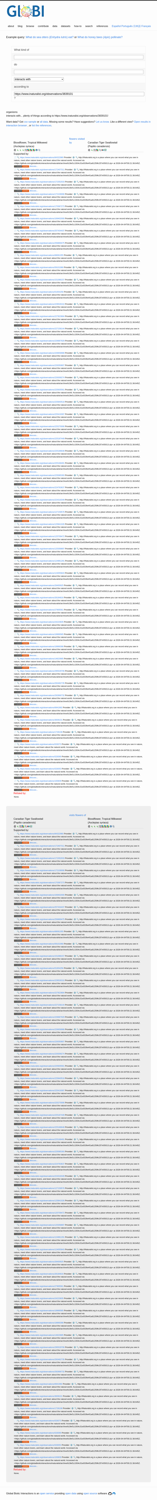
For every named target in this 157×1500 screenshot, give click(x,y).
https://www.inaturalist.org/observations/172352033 (42, 182)
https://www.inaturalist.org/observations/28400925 (42, 585)
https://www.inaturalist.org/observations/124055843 (42, 573)
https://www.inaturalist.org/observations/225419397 (42, 414)
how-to (78, 26)
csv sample (30, 121)
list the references (41, 125)
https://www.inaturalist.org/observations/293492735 (42, 683)
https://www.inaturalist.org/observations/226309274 (42, 377)
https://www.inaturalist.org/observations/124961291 (42, 561)
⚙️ (73, 157)
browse (30, 26)
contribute (43, 26)
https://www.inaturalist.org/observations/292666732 (42, 695)
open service (47, 1493)
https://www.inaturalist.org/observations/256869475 (42, 243)
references (102, 26)
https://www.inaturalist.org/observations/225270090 (42, 426)
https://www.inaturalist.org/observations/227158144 (42, 328)
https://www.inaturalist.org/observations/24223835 (42, 622)
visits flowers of (77, 815)
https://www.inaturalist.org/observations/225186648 (42, 451)
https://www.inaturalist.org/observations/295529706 (42, 671)
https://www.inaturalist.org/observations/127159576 (42, 512)
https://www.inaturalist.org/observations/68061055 (42, 255)
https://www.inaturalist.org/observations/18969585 (42, 634)
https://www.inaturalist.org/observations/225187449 (42, 438)
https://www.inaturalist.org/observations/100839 (41, 781)
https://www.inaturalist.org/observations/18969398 (42, 646)
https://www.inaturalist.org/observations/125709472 (42, 536)
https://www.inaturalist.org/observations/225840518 (42, 402)
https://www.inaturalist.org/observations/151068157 (42, 280)
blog (20, 26)
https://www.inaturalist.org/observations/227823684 (42, 316)
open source (90, 1493)
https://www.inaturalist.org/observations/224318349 (42, 500)
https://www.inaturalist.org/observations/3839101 (41, 720)
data (54, 26)
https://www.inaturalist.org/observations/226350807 (42, 365)
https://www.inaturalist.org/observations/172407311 (42, 169)
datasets (65, 26)
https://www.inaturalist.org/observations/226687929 (42, 341)
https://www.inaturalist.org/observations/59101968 (42, 267)
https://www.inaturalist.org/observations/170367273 (42, 206)
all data (44, 121)
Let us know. (103, 121)
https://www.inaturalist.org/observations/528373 (41, 744)
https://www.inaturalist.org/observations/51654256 (42, 292)
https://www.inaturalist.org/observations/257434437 (42, 230)
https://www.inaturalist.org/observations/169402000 (42, 218)
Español (116, 26)
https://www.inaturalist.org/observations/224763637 (42, 487)
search (89, 26)
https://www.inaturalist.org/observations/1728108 (41, 732)
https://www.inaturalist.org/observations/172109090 (42, 194)
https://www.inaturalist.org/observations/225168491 (42, 463)
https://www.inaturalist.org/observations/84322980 (42, 157)
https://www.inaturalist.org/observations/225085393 (42, 475)
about (11, 26)
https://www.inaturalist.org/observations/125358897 (42, 549)
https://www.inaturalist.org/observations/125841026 (42, 524)
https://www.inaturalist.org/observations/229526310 (42, 304)
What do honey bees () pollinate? (100, 37)
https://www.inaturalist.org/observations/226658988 (42, 353)
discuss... (34, 166)
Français (146, 26)
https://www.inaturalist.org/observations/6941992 (41, 707)
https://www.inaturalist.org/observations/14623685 (42, 658)
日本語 (137, 26)
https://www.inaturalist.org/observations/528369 (41, 756)
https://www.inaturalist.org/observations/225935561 (42, 389)
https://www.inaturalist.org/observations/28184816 (42, 597)
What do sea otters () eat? (50, 37)
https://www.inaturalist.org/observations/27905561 (42, 610)
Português (127, 26)
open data (70, 1493)
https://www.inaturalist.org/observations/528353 (41, 769)
